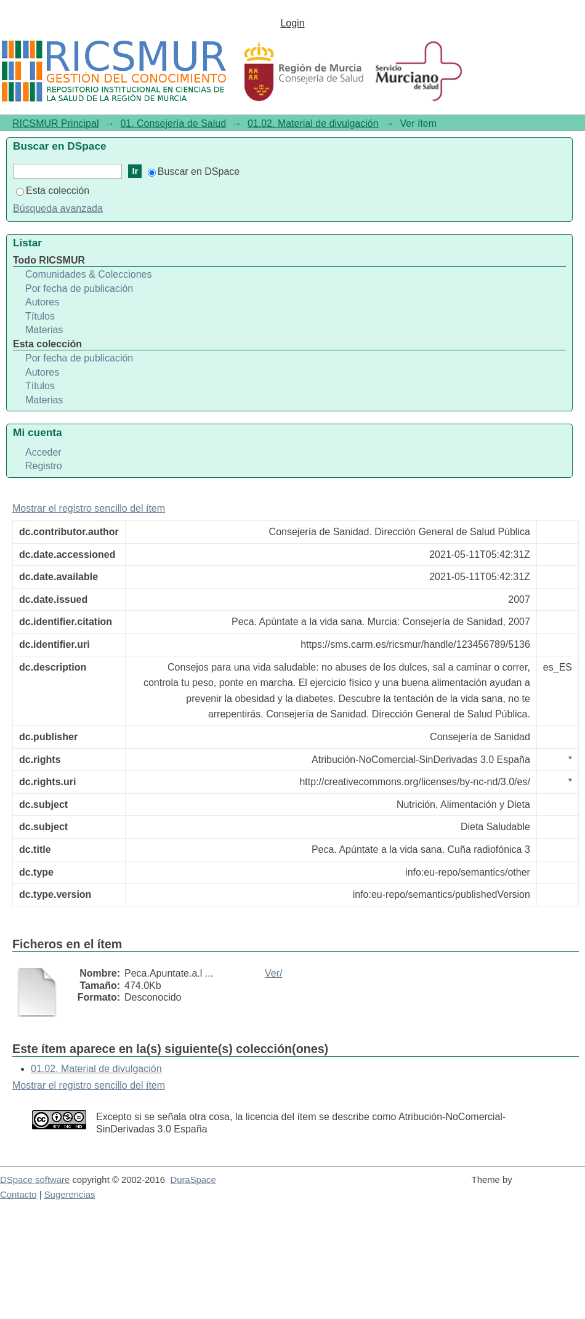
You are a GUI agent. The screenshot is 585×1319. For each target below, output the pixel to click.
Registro (43, 466)
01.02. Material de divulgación (313, 123)
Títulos (40, 316)
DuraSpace (193, 1180)
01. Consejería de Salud (173, 123)
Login (292, 23)
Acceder (43, 452)
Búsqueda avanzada (58, 208)
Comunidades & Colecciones (88, 274)
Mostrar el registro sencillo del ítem (88, 508)
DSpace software (35, 1180)
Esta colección (52, 190)
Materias (44, 330)
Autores (42, 302)
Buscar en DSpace (194, 171)
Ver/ (273, 973)
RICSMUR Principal (55, 123)
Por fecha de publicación (79, 288)
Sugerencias (69, 1195)
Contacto (18, 1195)
